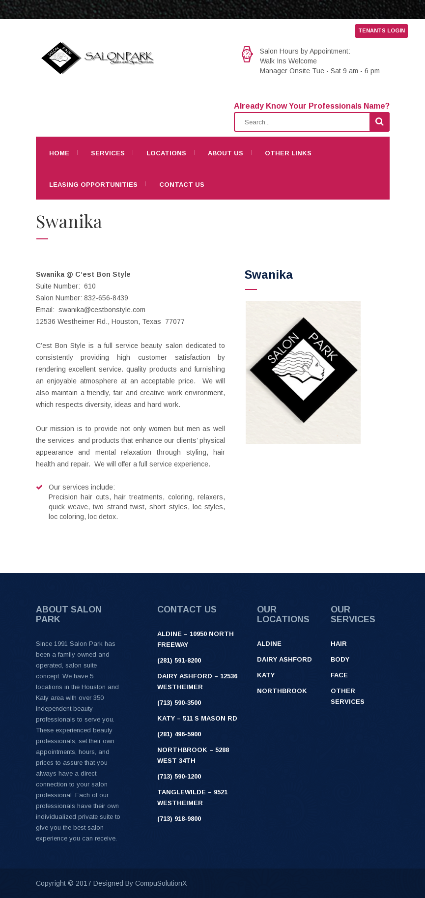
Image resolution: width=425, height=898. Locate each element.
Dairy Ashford (284, 659)
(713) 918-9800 (179, 818)
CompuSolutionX (161, 883)
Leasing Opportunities (93, 184)
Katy (266, 675)
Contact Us (181, 184)
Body (340, 659)
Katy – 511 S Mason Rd (197, 718)
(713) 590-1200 (179, 776)
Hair (339, 643)
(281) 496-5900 (179, 734)
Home (59, 153)
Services (108, 153)
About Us (225, 153)
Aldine (269, 643)
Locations (166, 153)
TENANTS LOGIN (381, 30)
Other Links (288, 153)
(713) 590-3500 (179, 702)
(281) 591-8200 (179, 660)
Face (339, 675)
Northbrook (282, 691)
